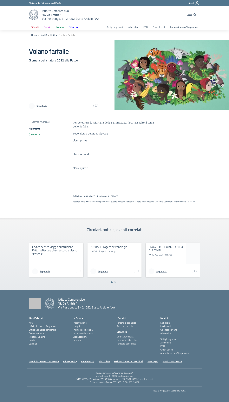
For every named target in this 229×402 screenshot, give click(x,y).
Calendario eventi (168, 329)
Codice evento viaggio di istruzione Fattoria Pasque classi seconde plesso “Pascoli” (54, 250)
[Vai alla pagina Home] (34, 35)
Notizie (34, 134)
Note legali (153, 361)
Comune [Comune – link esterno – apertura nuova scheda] (33, 344)
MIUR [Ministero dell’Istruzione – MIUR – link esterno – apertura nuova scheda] (31, 322)
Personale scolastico (126, 322)
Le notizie (165, 322)
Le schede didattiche (127, 340)
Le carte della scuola (83, 333)
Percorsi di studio (125, 326)
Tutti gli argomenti (115, 27)
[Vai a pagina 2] (115, 282)
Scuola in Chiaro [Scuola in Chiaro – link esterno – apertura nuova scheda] (36, 333)
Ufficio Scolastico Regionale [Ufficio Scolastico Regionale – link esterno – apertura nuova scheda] (42, 326)
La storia (77, 340)
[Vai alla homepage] (33, 15)
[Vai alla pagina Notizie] (53, 35)
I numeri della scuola (83, 329)
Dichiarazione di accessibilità (128, 361)
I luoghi (76, 326)
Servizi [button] (47, 27)
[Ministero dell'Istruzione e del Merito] (45, 2)
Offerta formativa (125, 336)
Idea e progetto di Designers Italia (169, 390)
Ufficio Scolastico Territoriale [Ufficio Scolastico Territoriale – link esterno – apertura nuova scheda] (42, 329)
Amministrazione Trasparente (184, 27)
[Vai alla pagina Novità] (43, 35)
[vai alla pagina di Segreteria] (42, 106)
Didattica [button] (74, 27)
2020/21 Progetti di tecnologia (108, 247)
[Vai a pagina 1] (112, 282)
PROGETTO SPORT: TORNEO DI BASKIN (166, 249)
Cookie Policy (87, 361)
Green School (159, 27)
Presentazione (80, 322)
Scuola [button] (35, 27)
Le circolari (165, 326)
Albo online (133, 27)
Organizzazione (80, 336)
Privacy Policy (70, 361)
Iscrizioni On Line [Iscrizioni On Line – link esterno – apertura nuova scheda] (37, 336)
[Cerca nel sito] (191, 15)
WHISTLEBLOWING (172, 361)
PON (145, 27)
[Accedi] (194, 3)
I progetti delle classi (126, 343)
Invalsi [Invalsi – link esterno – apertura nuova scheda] (32, 340)
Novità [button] (60, 27)
